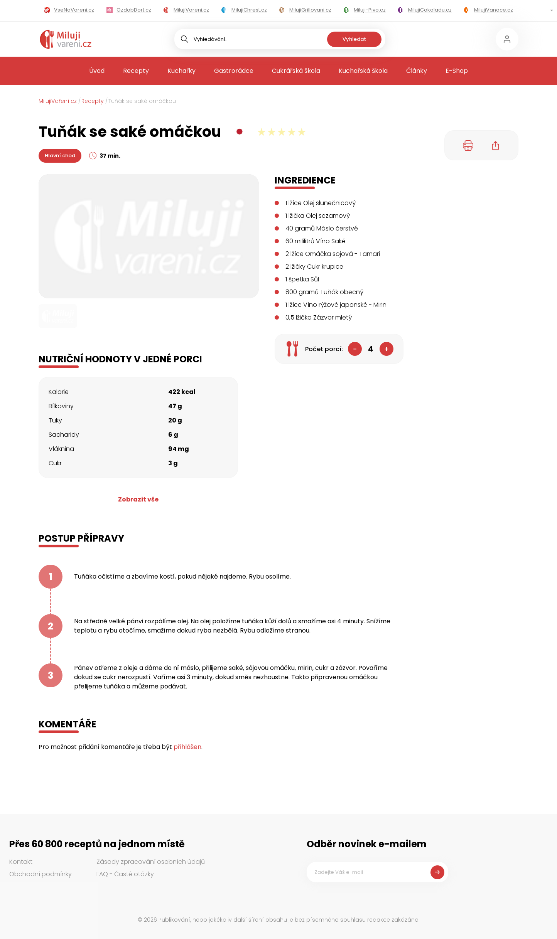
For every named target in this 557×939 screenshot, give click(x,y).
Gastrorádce (233, 70)
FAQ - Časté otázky (125, 874)
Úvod (97, 70)
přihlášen (187, 746)
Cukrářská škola (296, 70)
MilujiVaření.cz (58, 101)
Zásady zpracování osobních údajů (150, 861)
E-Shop (457, 70)
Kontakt (20, 861)
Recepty (136, 70)
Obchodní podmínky (40, 874)
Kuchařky (181, 70)
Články (416, 70)
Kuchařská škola (363, 70)
